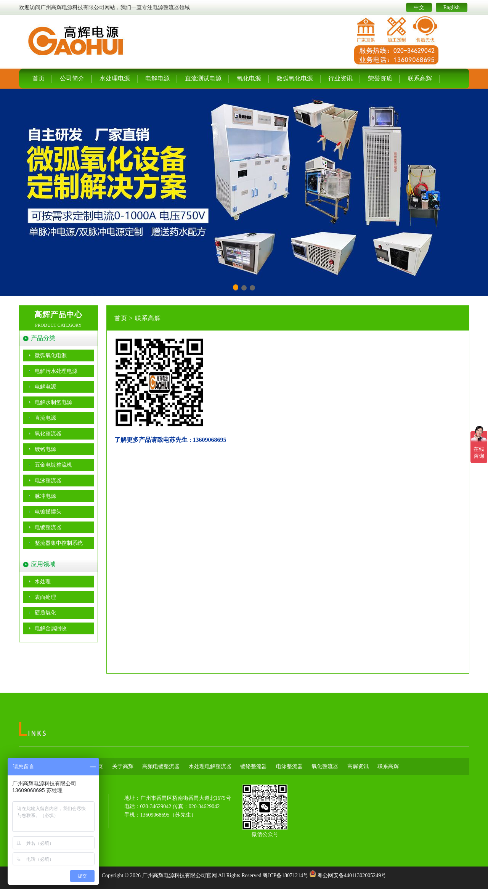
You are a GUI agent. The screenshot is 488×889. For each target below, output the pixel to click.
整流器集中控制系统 (59, 543)
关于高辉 (122, 766)
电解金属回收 (51, 628)
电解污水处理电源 (56, 371)
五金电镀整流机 (53, 465)
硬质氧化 (45, 613)
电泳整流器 (48, 480)
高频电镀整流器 (161, 766)
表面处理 (45, 597)
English (451, 7)
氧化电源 (249, 78)
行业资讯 (340, 78)
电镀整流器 (48, 527)
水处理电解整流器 (210, 766)
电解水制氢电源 (53, 402)
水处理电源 (115, 78)
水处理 (43, 581)
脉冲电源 (45, 496)
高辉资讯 (358, 766)
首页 (38, 78)
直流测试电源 (203, 78)
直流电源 (45, 418)
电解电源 (157, 78)
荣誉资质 (380, 78)
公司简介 (72, 78)
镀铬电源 (45, 449)
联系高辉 (420, 78)
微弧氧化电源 (294, 78)
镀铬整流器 (253, 766)
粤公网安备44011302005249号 (351, 875)
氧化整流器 (48, 433)
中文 (419, 7)
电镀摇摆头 (48, 512)
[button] (235, 287)
